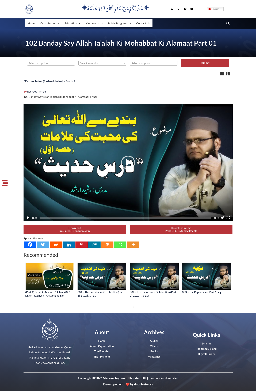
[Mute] (222, 217)
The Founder (102, 351)
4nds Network (143, 384)
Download (74, 229)
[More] (133, 244)
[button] (51, 23)
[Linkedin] (69, 244)
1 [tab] (123, 307)
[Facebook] (30, 244)
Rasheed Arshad (37, 91)
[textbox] (51, 63)
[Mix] (107, 244)
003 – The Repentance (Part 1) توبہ (202, 291)
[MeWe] (94, 244)
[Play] (28, 217)
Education (74, 23)
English (213, 9)
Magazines (154, 356)
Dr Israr (206, 343)
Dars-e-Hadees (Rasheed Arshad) (45, 81)
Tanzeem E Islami (206, 348)
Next (235, 283)
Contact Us (147, 23)
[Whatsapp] (120, 244)
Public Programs (123, 23)
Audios (154, 340)
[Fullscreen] (228, 217)
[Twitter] (43, 244)
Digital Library (206, 353)
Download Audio (181, 229)
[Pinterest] (81, 244)
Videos (154, 345)
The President (102, 356)
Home (32, 23)
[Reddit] (56, 244)
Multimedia (96, 23)
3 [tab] (133, 307)
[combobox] (51, 63)
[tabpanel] (50, 279)
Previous (21, 283)
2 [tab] (128, 307)
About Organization (102, 345)
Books (154, 351)
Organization (51, 23)
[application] (128, 162)
